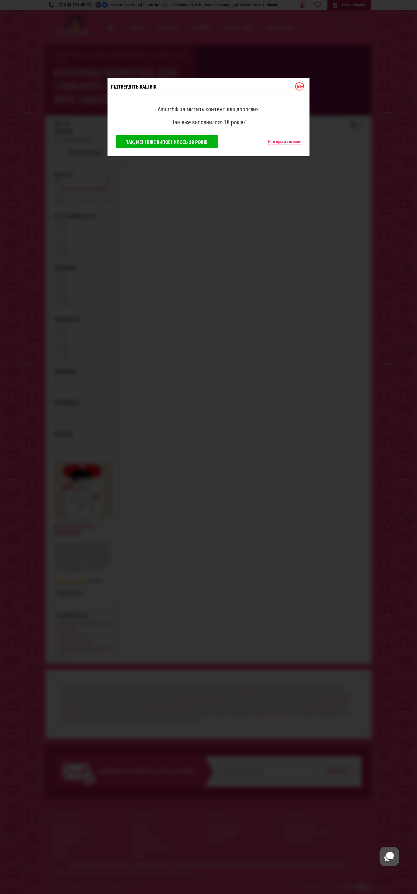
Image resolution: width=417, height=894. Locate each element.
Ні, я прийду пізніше (284, 141)
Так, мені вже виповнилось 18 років (167, 142)
